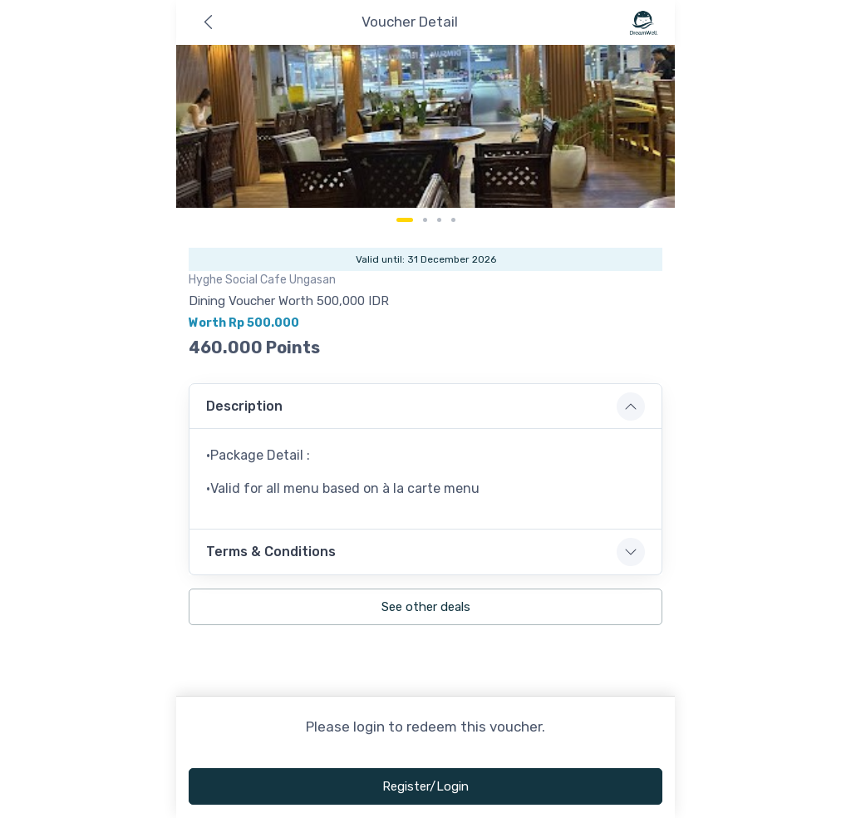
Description (244, 406)
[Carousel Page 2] (425, 220)
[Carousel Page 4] (453, 220)
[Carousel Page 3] (439, 220)
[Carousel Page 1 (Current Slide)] (404, 220)
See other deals (425, 606)
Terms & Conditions (271, 551)
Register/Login (425, 786)
